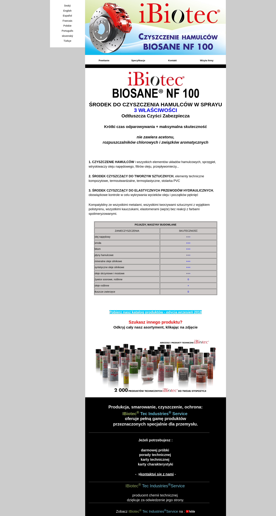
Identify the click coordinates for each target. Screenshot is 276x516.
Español (67, 15)
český (67, 5)
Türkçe (67, 40)
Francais (67, 20)
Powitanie (104, 60)
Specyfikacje (138, 60)
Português (67, 30)
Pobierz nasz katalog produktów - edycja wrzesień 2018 (155, 312)
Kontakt (172, 60)
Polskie (67, 25)
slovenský (67, 36)
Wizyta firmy (206, 60)
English (67, 10)
